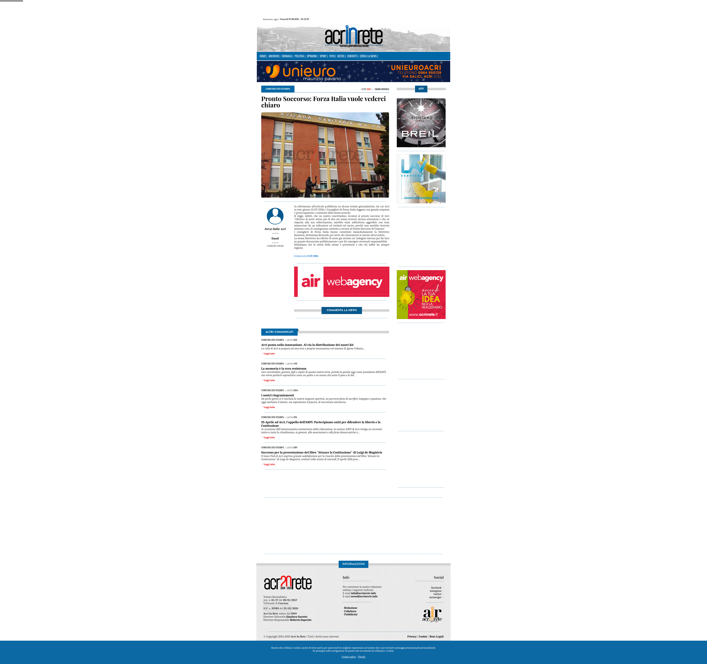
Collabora (350, 611)
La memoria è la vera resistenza (283, 368)
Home (263, 56)
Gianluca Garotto (296, 616)
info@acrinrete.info (363, 593)
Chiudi (361, 656)
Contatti (352, 56)
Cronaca (287, 56)
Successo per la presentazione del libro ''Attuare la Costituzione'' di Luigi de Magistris (321, 452)
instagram (436, 591)
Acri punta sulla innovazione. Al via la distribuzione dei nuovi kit (307, 345)
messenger (435, 597)
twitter (438, 594)
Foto (332, 56)
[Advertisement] (503, 235)
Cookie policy (349, 656)
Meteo (340, 56)
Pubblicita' (351, 614)
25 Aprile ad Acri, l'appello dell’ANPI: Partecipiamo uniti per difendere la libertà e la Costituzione (321, 424)
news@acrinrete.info (364, 596)
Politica (299, 56)
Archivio (274, 56)
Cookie (423, 636)
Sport (323, 56)
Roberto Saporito (300, 620)
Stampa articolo (382, 89)
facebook (436, 587)
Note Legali (437, 636)
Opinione (312, 56)
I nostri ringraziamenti (277, 395)
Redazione (350, 608)
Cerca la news (368, 56)
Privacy (412, 636)
